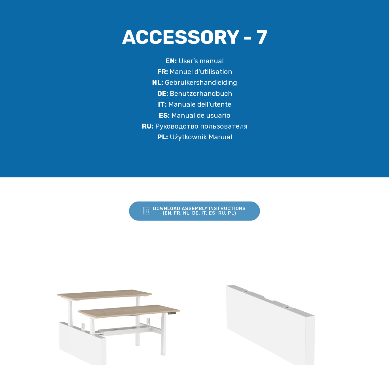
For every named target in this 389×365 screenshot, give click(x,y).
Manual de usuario (195, 116)
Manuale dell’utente (194, 105)
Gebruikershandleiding (194, 83)
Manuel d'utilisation (194, 72)
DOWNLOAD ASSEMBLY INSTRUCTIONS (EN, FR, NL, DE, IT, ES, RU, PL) (194, 214)
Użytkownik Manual (194, 138)
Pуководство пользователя (195, 127)
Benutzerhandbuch (194, 94)
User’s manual (194, 61)
